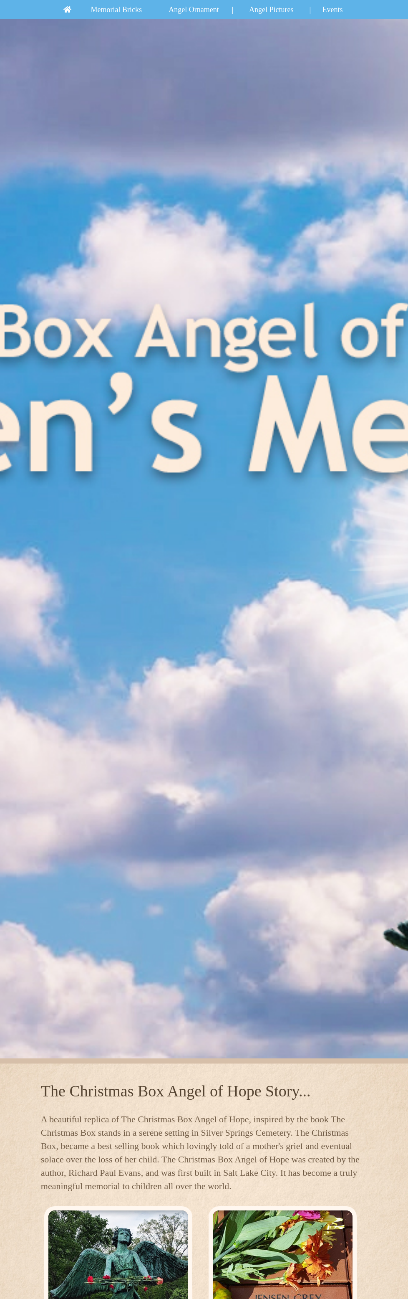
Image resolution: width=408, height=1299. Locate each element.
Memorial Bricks (116, 9)
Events (332, 9)
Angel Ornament (194, 9)
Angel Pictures (271, 9)
